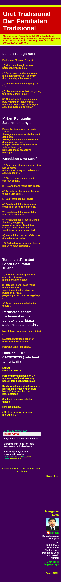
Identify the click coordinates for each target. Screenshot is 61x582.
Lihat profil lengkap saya (51, 563)
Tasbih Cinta (15, 458)
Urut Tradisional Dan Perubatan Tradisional (27, 21)
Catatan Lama (33, 468)
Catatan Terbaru (11, 468)
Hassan (54, 532)
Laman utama (22, 469)
